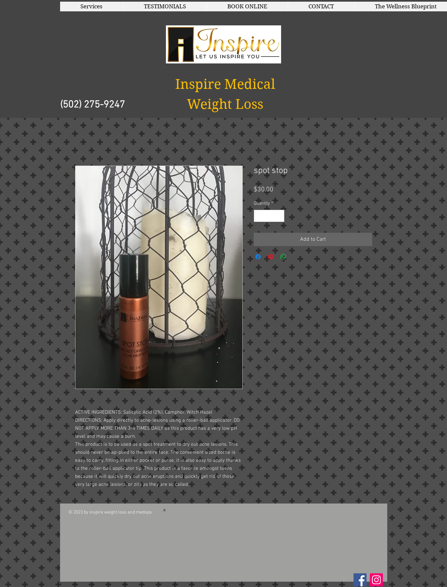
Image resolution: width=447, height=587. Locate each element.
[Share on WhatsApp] (283, 257)
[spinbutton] (269, 216)
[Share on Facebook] (258, 257)
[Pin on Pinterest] (271, 257)
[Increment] (279, 216)
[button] (91, 6)
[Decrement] (259, 216)
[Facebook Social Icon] (360, 579)
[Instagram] (376, 579)
